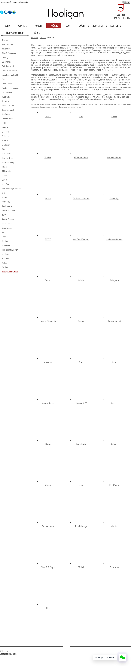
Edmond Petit (7, 118)
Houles (4, 166)
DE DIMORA (6, 96)
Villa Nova (6, 258)
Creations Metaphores (10, 88)
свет (68, 25)
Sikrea (4, 232)
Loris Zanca (6, 184)
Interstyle (48, 362)
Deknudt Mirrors (8, 105)
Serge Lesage (7, 228)
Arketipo (114, 526)
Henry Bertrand (7, 158)
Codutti (48, 116)
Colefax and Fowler (9, 70)
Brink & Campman (9, 53)
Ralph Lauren (7, 206)
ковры (38, 25)
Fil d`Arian (5, 136)
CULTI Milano (7, 92)
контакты (115, 25)
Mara (81, 485)
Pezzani (81, 321)
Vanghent (5, 254)
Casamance (6, 61)
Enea (81, 116)
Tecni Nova (114, 567)
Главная (34, 37)
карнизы (22, 25)
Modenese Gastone (114, 239)
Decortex (5, 101)
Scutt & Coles (7, 223)
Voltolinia (5, 262)
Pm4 (114, 362)
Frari (81, 362)
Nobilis (4, 197)
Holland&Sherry (8, 162)
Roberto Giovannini (9, 210)
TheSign (5, 241)
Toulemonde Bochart (10, 249)
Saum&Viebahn (8, 219)
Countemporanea (8, 83)
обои (82, 25)
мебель (54, 25)
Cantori (48, 280)
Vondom (47, 157)
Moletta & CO (81, 403)
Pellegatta (114, 280)
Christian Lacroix (8, 66)
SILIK (48, 608)
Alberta (48, 485)
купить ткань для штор (81, 104)
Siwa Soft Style (48, 567)
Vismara (48, 198)
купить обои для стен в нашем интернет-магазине (68, 107)
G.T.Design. (6, 144)
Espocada (5, 131)
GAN (3, 149)
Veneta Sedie (48, 403)
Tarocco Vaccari (114, 321)
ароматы (97, 25)
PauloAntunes (48, 526)
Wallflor (5, 267)
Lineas (48, 444)
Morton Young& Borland (11, 188)
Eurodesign (114, 198)
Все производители (10, 271)
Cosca (4, 79)
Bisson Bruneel (7, 44)
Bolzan (114, 444)
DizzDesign (6, 114)
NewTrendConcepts (81, 239)
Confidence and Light (10, 74)
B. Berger (5, 40)
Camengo (5, 57)
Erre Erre (5, 127)
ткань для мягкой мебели (63, 104)
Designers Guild (8, 109)
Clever (114, 116)
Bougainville (6, 48)
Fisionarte (6, 140)
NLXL (3, 193)
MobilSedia (114, 485)
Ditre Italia (81, 444)
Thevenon (6, 245)
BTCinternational (81, 157)
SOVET (48, 239)
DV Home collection (81, 198)
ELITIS (4, 123)
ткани (6, 25)
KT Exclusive (7, 171)
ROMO (4, 214)
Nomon (114, 403)
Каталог (43, 37)
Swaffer (5, 236)
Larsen (4, 175)
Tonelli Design (81, 526)
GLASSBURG (6, 153)
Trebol (81, 567)
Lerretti (5, 179)
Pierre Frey (6, 201)
